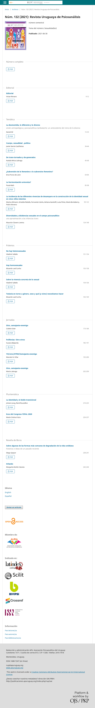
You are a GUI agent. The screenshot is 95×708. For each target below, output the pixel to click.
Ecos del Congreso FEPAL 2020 (19, 414)
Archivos (15, 9)
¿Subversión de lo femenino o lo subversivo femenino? (29, 171)
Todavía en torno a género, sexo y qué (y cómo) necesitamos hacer (34, 294)
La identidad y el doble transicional (21, 400)
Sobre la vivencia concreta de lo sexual (22, 279)
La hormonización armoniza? (18, 182)
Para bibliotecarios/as (13, 638)
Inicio (7, 9)
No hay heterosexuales (16, 251)
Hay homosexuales (14, 265)
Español (8, 496)
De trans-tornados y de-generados (21, 157)
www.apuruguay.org (14, 668)
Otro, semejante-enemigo (17, 325)
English (8, 492)
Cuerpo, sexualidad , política (18, 143)
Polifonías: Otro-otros (15, 339)
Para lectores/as (11, 630)
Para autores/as (11, 634)
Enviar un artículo (14, 507)
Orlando (9, 464)
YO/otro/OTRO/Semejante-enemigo (21, 354)
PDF (11, 69)
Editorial (9, 93)
